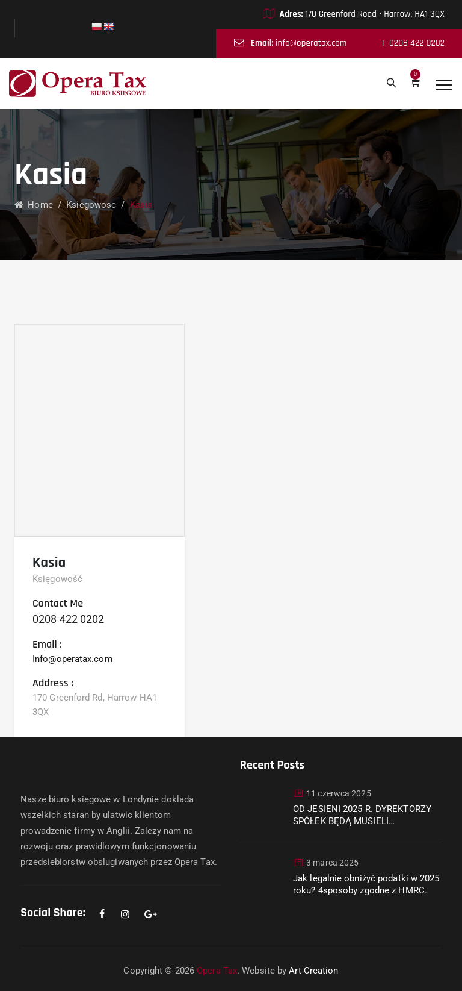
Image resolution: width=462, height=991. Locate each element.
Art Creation (313, 970)
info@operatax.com (311, 43)
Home (33, 204)
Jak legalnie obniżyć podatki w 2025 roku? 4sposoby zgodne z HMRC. (366, 884)
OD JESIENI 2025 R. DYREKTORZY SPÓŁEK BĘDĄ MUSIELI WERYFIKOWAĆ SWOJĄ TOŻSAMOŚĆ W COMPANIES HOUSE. (362, 815)
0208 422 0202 (68, 619)
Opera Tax (217, 970)
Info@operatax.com (72, 659)
